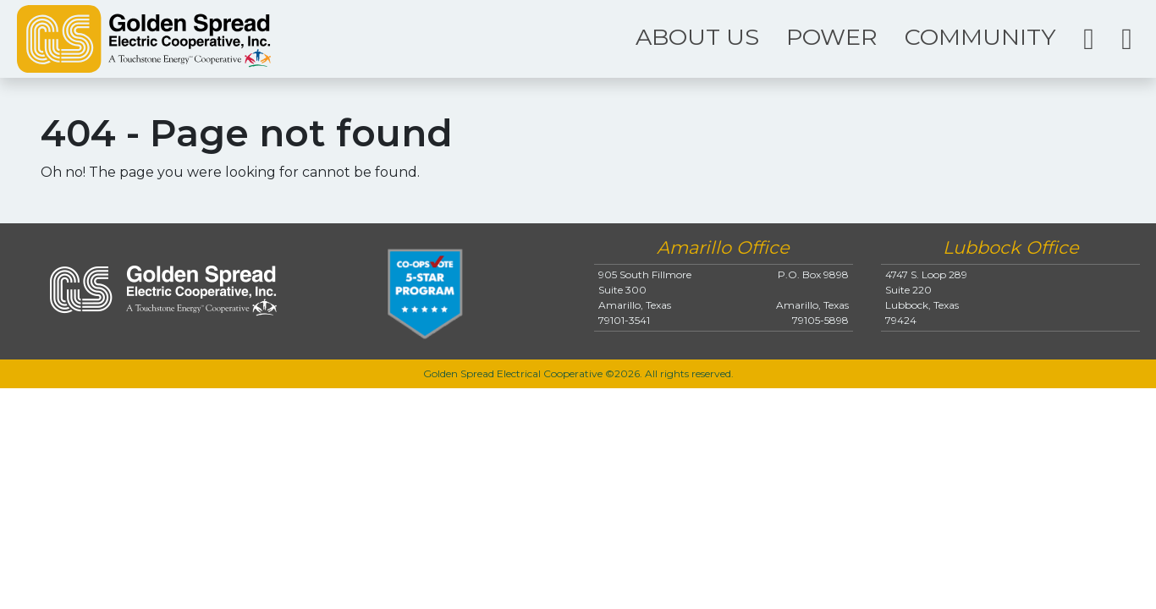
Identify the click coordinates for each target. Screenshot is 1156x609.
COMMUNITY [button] (980, 37)
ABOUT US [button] (697, 37)
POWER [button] (832, 37)
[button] (1088, 38)
